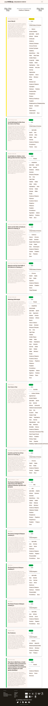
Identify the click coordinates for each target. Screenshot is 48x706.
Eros (34, 177)
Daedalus (31, 50)
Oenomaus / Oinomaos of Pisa (36, 431)
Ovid (30, 652)
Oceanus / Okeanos (34, 84)
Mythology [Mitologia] (14, 299)
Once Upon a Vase (12, 387)
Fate (38, 53)
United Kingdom (33, 537)
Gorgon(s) (31, 60)
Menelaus (35, 424)
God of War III (11, 21)
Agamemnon (32, 395)
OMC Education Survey (7, 694)
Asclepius (31, 169)
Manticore (31, 548)
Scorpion (37, 105)
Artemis (31, 134)
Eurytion (31, 412)
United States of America (35, 25)
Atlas (36, 134)
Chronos (37, 237)
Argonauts (35, 313)
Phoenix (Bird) (32, 556)
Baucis (30, 320)
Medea (35, 349)
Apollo (37, 34)
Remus (31, 673)
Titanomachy (32, 110)
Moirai (30, 79)
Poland (35, 158)
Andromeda (32, 308)
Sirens (30, 108)
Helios (36, 62)
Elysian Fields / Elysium (34, 242)
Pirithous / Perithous (34, 98)
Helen (30, 417)
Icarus (36, 74)
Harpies (31, 62)
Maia (30, 424)
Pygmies (36, 441)
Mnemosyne (36, 246)
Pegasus (37, 553)
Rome (35, 673)
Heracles (31, 67)
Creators (15, 693)
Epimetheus (32, 53)
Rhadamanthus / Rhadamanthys (37, 103)
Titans (30, 217)
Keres (35, 546)
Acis (32, 488)
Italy (34, 484)
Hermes (31, 69)
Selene (38, 212)
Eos (30, 177)
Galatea (31, 181)
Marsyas (31, 191)
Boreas (36, 36)
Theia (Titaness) (33, 290)
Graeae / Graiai (32, 415)
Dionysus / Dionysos (33, 174)
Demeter (31, 172)
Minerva (31, 648)
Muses (30, 193)
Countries (15, 695)
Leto (38, 422)
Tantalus (37, 215)
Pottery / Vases (32, 439)
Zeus (38, 113)
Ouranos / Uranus (33, 200)
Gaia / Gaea (36, 55)
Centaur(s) (31, 38)
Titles (15, 694)
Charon (31, 237)
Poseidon (31, 101)
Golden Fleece (32, 57)
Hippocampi (32, 72)
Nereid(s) (31, 427)
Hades (37, 60)
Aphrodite (31, 34)
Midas (36, 191)
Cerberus (31, 41)
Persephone (32, 93)
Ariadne (31, 315)
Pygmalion (31, 212)
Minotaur (36, 77)
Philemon (31, 205)
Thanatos (35, 254)
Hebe (30, 184)
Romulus (31, 675)
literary (31, 120)
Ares (35, 132)
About (4, 692)
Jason (30, 349)
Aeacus (33, 29)
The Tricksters (12, 633)
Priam (30, 441)
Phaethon (31, 203)
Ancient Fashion (33, 398)
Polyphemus (32, 519)
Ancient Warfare (33, 31)
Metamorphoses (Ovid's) (35, 645)
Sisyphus (31, 215)
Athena (31, 36)
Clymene (37, 493)
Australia (35, 389)
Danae (30, 325)
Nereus (37, 427)
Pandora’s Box (32, 91)
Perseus (31, 96)
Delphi (30, 239)
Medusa (36, 502)
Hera (38, 65)
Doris (30, 410)
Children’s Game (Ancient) (35, 407)
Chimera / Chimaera (33, 43)
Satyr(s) (31, 105)
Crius (30, 580)
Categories (16, 692)
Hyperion (31, 74)
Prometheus (32, 144)
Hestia (36, 189)
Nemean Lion (32, 81)
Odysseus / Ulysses (33, 510)
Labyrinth (37, 643)
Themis (31, 146)
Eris (34, 410)
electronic (31, 19)
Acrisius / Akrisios (35, 393)
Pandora (37, 89)
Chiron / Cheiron (33, 322)
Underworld (32, 113)
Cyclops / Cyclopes (33, 48)
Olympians (31, 86)
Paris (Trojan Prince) (34, 434)
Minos (30, 77)
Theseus (31, 375)
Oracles (31, 251)
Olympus (31, 89)
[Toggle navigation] (42, 2)
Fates (30, 55)
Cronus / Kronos (33, 46)
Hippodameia (32, 422)
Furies (30, 244)
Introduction (5, 693)
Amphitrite (34, 162)
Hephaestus (32, 65)
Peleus (31, 436)
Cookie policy (5, 695)
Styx (30, 254)
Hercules (37, 67)
